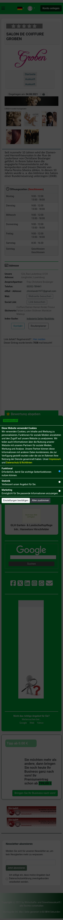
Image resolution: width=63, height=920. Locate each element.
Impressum (55, 459)
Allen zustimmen (40, 500)
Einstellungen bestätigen (15, 500)
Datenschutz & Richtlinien (19, 462)
